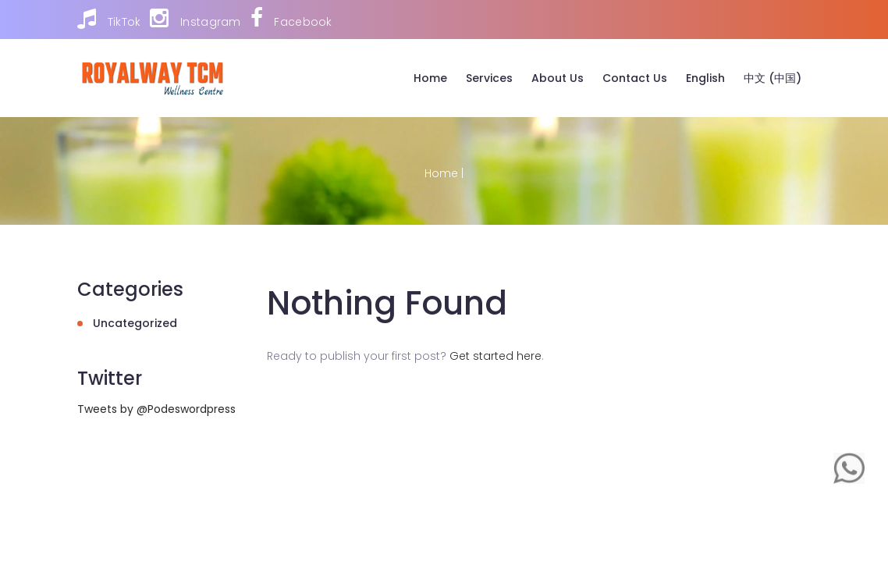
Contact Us (634, 78)
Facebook (291, 19)
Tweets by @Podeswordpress (156, 409)
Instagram (195, 19)
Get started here (495, 356)
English (705, 78)
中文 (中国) (772, 78)
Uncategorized (135, 323)
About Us (557, 78)
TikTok (108, 19)
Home (430, 78)
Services (489, 78)
